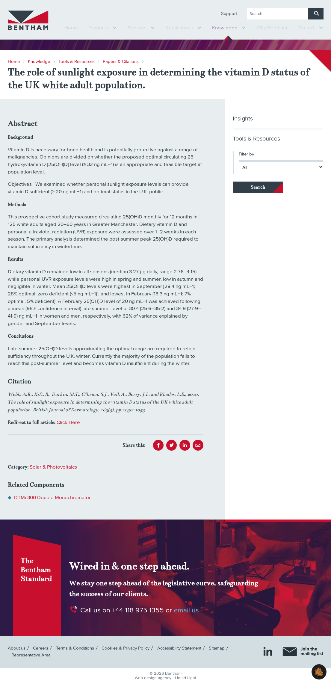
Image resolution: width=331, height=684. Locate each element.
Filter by (246, 154)
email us (186, 610)
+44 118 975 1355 (138, 610)
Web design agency (154, 678)
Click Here (68, 422)
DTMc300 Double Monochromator (52, 497)
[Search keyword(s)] (277, 13)
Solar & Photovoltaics (53, 467)
